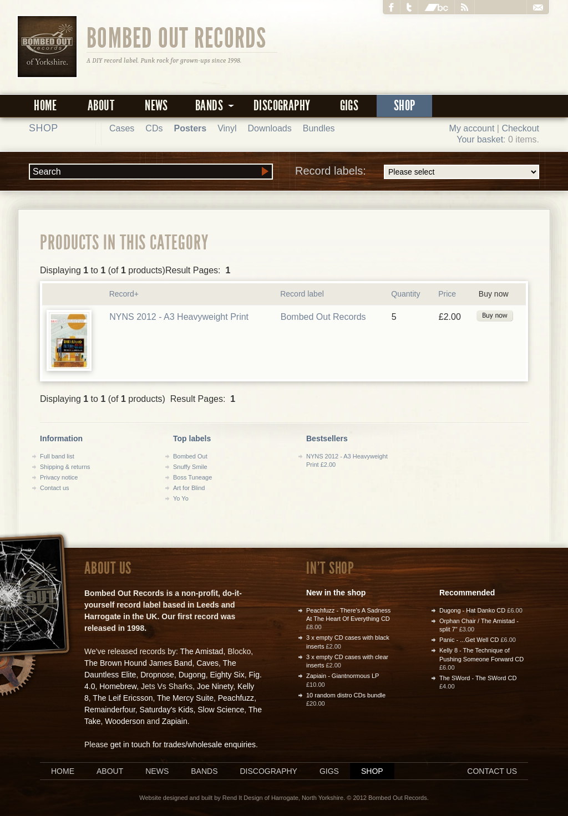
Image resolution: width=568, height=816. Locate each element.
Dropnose (157, 674)
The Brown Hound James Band (138, 663)
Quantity (405, 293)
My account (472, 128)
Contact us (54, 487)
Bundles (319, 128)
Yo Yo (181, 498)
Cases (121, 128)
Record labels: (417, 172)
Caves (207, 663)
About (101, 105)
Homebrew (117, 686)
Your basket (480, 139)
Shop (404, 105)
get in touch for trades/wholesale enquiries (183, 744)
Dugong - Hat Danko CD (472, 610)
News (156, 105)
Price (447, 293)
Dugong (192, 674)
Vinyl (226, 128)
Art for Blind (189, 487)
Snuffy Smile (190, 466)
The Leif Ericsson (123, 697)
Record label (302, 293)
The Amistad (202, 651)
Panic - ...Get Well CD (469, 639)
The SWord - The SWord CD (477, 678)
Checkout (520, 128)
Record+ (124, 293)
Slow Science (220, 709)
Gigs (349, 105)
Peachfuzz (236, 697)
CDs (154, 128)
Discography (281, 105)
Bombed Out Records (177, 37)
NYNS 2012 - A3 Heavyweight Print (178, 317)
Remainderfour (109, 709)
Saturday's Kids (167, 709)
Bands (204, 771)
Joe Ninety (215, 686)
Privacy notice (59, 477)
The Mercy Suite (185, 697)
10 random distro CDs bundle (346, 695)
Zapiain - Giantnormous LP (342, 675)
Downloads (270, 128)
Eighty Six (227, 674)
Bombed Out (190, 456)
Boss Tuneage (192, 477)
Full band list (57, 456)
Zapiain (174, 721)
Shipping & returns (65, 466)
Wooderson (124, 721)
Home (45, 105)
